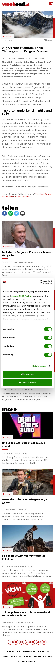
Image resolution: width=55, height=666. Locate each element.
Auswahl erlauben (27, 382)
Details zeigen (39, 366)
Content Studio (13, 651)
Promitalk (9, 247)
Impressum (44, 651)
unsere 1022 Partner (21, 296)
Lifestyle (9, 36)
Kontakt (47, 656)
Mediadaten (29, 651)
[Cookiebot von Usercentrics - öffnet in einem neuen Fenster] (40, 282)
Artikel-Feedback (27, 661)
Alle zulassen (27, 374)
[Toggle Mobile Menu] (51, 4)
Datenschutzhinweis (20, 656)
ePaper (37, 656)
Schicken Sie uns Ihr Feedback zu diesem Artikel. (26, 195)
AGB (5, 656)
